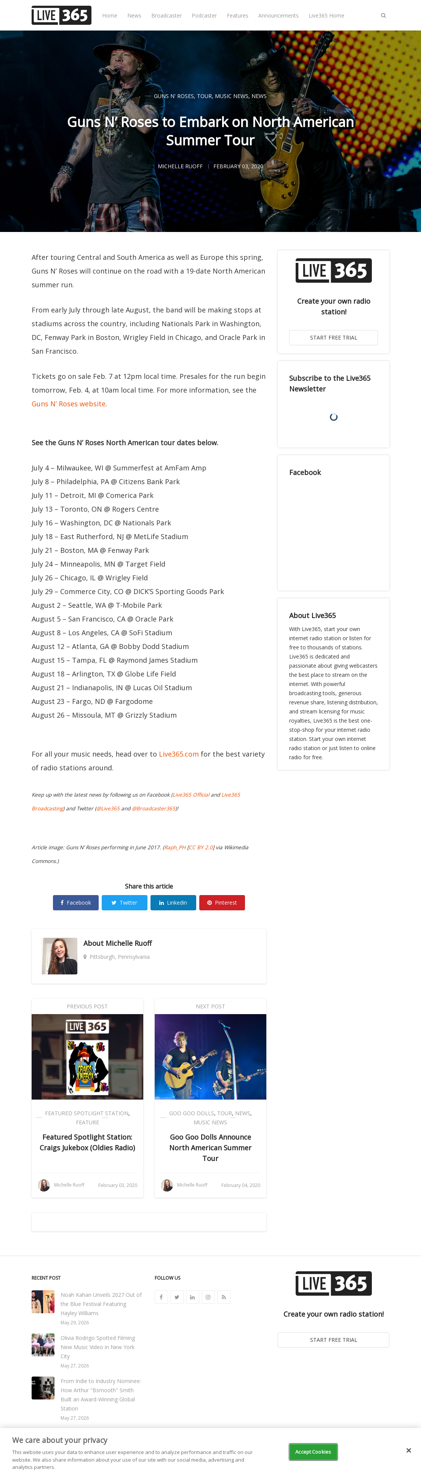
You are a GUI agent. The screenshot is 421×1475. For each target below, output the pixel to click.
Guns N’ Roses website (69, 403)
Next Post (210, 1006)
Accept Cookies (313, 1451)
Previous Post (87, 1006)
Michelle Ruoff (129, 943)
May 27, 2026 (75, 1365)
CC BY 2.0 (201, 847)
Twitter (124, 902)
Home (109, 15)
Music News (231, 96)
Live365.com (179, 753)
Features (237, 15)
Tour (204, 96)
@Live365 (108, 808)
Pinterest (222, 902)
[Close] (408, 1450)
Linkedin (173, 902)
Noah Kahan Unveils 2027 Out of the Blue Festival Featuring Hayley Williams (101, 1304)
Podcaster (204, 15)
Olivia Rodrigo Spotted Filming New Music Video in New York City (98, 1347)
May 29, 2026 (75, 1322)
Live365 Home (326, 15)
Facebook (76, 902)
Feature (87, 1122)
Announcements (278, 15)
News (134, 15)
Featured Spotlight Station (86, 1113)
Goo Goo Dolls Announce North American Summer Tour (210, 1147)
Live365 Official (191, 794)
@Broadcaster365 (153, 808)
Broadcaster (166, 15)
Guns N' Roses (174, 96)
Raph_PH (175, 847)
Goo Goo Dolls (191, 1113)
